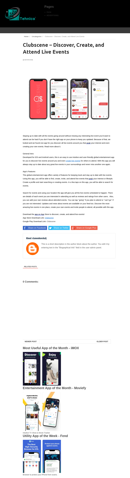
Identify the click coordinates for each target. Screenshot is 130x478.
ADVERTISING (53, 15)
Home (49, 12)
